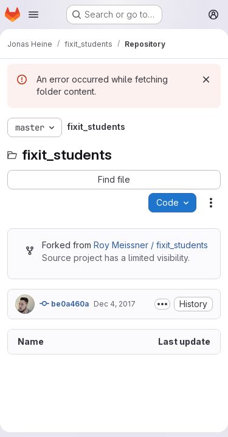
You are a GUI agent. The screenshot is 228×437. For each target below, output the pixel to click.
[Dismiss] (206, 79)
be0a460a (64, 303)
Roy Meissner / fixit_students (151, 245)
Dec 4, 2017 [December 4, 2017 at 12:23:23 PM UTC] (115, 303)
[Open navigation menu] (33, 14)
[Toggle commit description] (162, 304)
